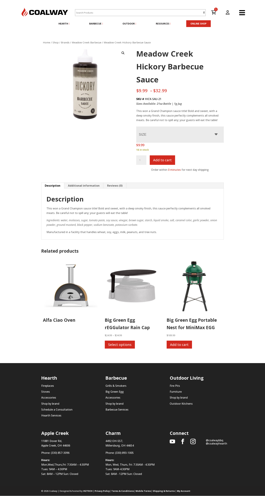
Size (142, 134)
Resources (163, 23)
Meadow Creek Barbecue (86, 42)
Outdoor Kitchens (181, 403)
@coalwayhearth (216, 443)
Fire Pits (175, 386)
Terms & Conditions (122, 490)
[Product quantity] (141, 160)
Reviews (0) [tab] (115, 185)
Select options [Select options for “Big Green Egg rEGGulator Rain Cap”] (119, 344)
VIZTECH (87, 490)
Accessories (48, 398)
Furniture (176, 391)
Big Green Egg (114, 391)
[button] (123, 53)
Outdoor (129, 23)
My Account (183, 490)
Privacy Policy (102, 490)
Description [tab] (52, 185)
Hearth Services (51, 415)
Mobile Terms (143, 490)
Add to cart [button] (179, 344)
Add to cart (162, 160)
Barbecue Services (116, 409)
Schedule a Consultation (57, 409)
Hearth (64, 23)
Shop (56, 42)
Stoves (45, 391)
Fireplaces (47, 386)
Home (46, 42)
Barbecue (96, 23)
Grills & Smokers (115, 386)
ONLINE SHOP (198, 23)
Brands (65, 42)
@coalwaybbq (214, 440)
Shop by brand (50, 403)
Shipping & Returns (164, 490)
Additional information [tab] (84, 185)
